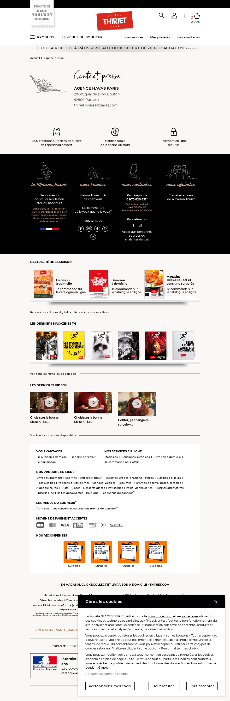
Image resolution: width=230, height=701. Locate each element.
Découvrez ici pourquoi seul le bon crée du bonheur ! (49, 199)
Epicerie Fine (45, 493)
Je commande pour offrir (122, 462)
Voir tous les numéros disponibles (53, 374)
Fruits (65, 488)
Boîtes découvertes (70, 493)
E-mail (137, 225)
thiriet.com (51, 595)
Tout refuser (163, 686)
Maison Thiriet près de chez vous (93, 197)
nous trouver (93, 184)
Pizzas (149, 477)
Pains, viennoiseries (139, 488)
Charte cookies (76, 600)
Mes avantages (188, 37)
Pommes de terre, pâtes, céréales (157, 483)
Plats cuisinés (45, 483)
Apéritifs (71, 477)
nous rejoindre (181, 184)
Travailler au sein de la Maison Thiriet (181, 197)
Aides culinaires (47, 488)
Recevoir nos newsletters (91, 312)
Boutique (92, 493)
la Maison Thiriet (49, 185)
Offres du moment (49, 477)
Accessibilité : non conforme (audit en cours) (63, 605)
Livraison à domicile (167, 457)
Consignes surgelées (136, 457)
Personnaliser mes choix (110, 686)
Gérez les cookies (51, 600)
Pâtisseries (115, 488)
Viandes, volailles (104, 483)
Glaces (75, 488)
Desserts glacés (94, 488)
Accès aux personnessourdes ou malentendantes (137, 235)
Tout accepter (202, 686)
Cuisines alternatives (169, 488)
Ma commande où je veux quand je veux (93, 209)
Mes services (133, 37)
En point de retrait (83, 457)
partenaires (190, 616)
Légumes (124, 483)
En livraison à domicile (51, 457)
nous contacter (137, 184)
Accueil (35, 58)
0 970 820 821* (136, 199)
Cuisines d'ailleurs (169, 477)
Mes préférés (160, 37)
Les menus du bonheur (81, 37)
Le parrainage (46, 462)
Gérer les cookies (201, 654)
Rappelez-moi (137, 219)
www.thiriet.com (160, 616)
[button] (174, 16)
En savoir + (116, 525)
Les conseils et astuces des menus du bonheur (85, 508)
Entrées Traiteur (91, 477)
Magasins (111, 457)
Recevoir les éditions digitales (50, 312)
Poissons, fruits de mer (73, 483)
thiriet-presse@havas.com (96, 105)
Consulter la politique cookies (106, 674)
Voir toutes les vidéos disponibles (53, 435)
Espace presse (54, 58)
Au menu (42, 508)
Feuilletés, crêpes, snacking (123, 477)
